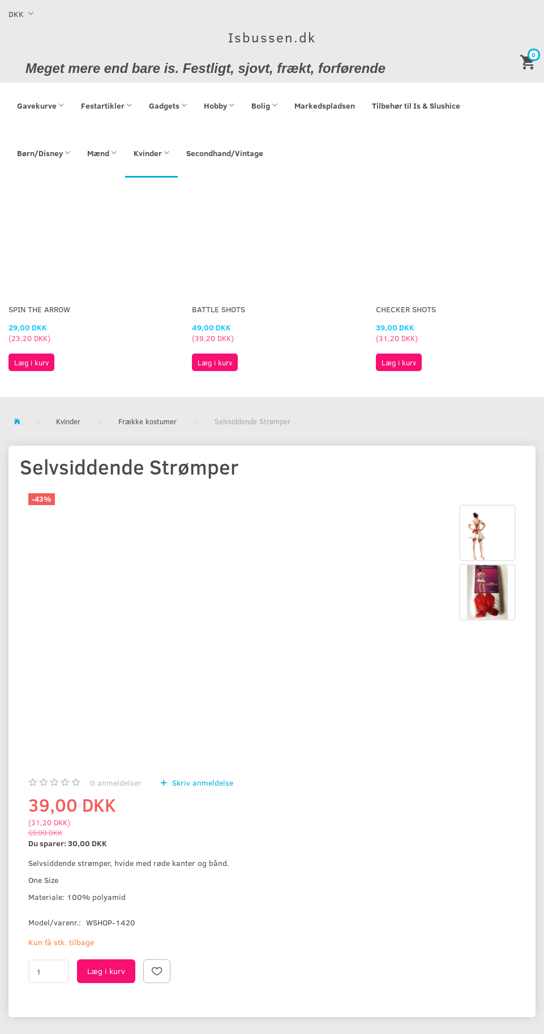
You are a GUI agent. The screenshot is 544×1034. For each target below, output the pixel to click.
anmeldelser (116, 782)
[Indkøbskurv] (529, 61)
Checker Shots (406, 309)
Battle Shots (218, 309)
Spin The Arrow (39, 309)
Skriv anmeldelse (201, 782)
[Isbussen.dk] (272, 37)
